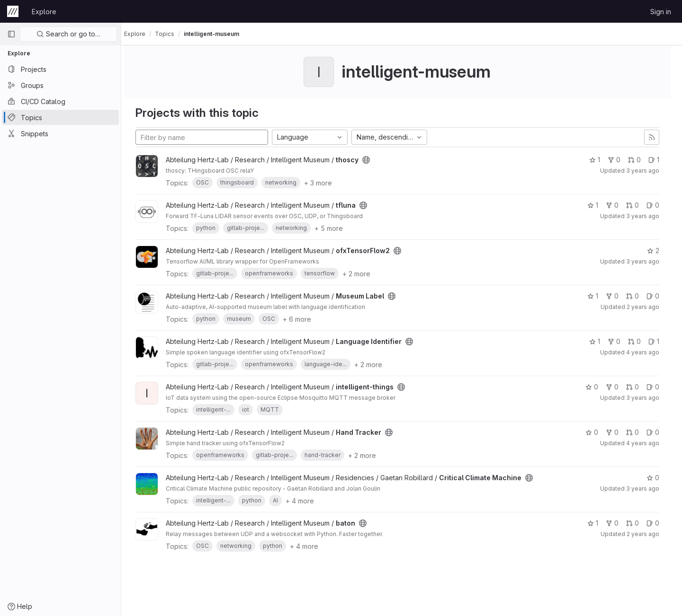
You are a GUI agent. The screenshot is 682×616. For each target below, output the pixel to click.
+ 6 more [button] (305, 319)
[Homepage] (12, 11)
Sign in (660, 12)
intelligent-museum (220, 33)
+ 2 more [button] (365, 274)
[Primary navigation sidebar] (11, 34)
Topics (173, 33)
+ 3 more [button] (327, 183)
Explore (44, 12)
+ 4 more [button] (308, 501)
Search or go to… (68, 34)
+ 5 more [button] (337, 228)
